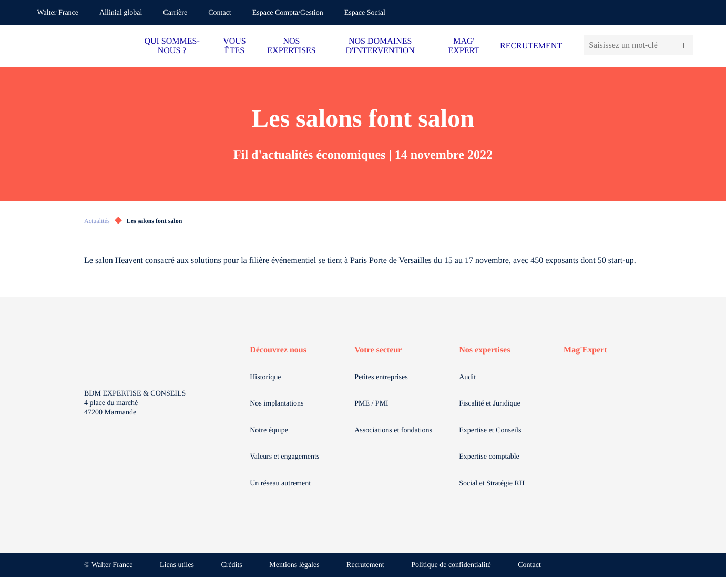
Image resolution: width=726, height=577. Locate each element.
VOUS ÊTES (234, 46)
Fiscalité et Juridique (489, 404)
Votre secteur (378, 350)
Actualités (97, 221)
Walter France (58, 13)
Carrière (175, 13)
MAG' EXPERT (463, 46)
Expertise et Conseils (490, 430)
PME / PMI (371, 404)
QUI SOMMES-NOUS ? (171, 46)
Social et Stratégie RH (492, 484)
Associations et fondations (393, 430)
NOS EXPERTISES (291, 46)
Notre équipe (269, 430)
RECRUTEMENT (531, 46)
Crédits (231, 565)
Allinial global (120, 13)
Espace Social (364, 13)
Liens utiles (177, 565)
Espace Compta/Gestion (287, 13)
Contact (219, 13)
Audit (467, 377)
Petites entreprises (380, 377)
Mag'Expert (585, 350)
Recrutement (365, 565)
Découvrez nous (278, 350)
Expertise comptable (489, 457)
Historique (265, 377)
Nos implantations (276, 404)
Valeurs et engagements (284, 457)
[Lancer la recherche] (685, 45)
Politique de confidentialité (451, 565)
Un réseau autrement (280, 484)
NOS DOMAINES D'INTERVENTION (379, 46)
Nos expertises (484, 350)
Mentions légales (294, 565)
